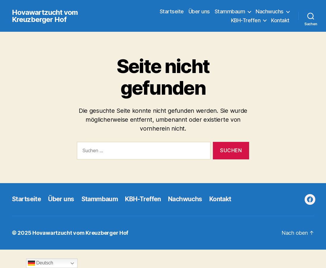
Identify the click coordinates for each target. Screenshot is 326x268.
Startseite (172, 11)
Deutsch (40, 263)
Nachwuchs (270, 11)
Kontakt (280, 20)
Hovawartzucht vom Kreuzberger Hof (45, 16)
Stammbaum (230, 11)
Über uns (199, 11)
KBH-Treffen (246, 20)
